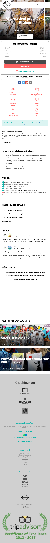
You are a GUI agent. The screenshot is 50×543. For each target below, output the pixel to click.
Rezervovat (25, 66)
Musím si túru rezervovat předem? (16, 214)
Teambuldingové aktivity (25, 457)
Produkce (25, 459)
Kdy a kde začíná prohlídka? (14, 210)
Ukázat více (6, 142)
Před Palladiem (13, 115)
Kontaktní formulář (25, 441)
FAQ (25, 461)
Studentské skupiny (25, 455)
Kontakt (25, 464)
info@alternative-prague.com (25, 438)
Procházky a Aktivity (25, 453)
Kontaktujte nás (33, 76)
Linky (25, 463)
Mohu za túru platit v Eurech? (15, 217)
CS (38, 4)
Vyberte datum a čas (24, 61)
